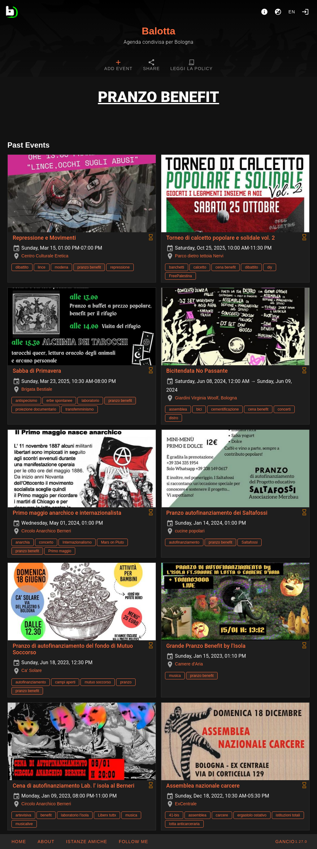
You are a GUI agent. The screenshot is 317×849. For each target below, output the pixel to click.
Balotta (158, 31)
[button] (86, 841)
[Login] (305, 12)
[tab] (118, 66)
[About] (264, 12)
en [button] (292, 11)
